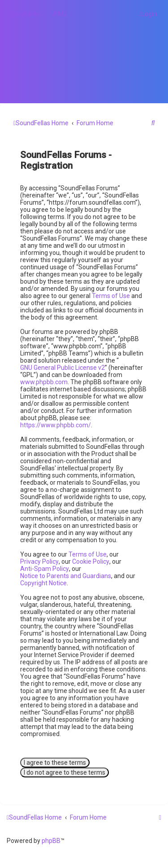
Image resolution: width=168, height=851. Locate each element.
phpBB (51, 840)
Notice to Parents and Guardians (65, 575)
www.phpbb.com (44, 382)
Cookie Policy (90, 561)
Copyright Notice (43, 583)
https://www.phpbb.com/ (55, 425)
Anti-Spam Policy (44, 568)
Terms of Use (111, 295)
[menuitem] (59, 14)
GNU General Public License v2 (62, 367)
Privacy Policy (39, 561)
